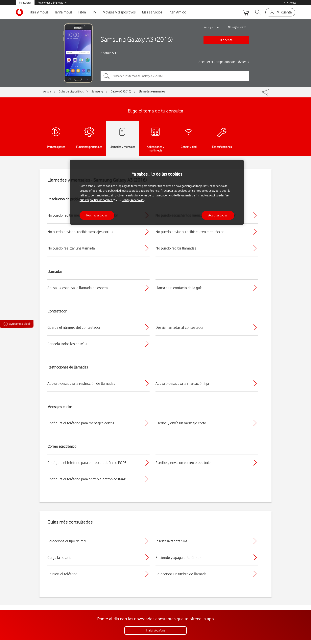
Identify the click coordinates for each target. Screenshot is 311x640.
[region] (157, 192)
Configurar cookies (133, 200)
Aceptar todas (217, 215)
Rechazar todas (97, 215)
